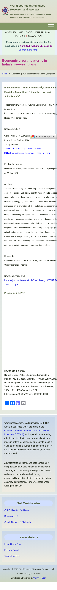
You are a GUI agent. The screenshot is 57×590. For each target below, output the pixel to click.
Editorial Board (11, 550)
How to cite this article (15, 371)
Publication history (13, 164)
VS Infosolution (39, 578)
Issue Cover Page (13, 544)
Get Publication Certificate (16, 510)
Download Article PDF (15, 276)
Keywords (9, 256)
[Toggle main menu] (28, 26)
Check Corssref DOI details (17, 522)
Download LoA (11, 516)
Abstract (8, 184)
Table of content (12, 556)
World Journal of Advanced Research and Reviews (27, 7)
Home (4, 74)
